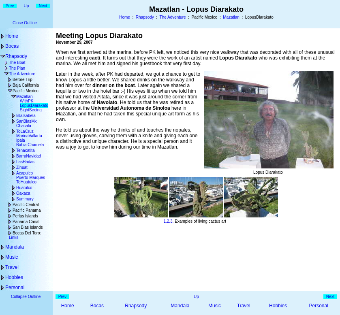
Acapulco (24, 173)
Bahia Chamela (30, 145)
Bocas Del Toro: (27, 233)
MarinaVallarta (29, 136)
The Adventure (173, 17)
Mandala (14, 247)
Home (124, 17)
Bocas (12, 46)
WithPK (26, 101)
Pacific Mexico (25, 91)
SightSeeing (31, 110)
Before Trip (22, 79)
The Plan (17, 68)
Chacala (23, 125)
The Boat (17, 62)
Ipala (20, 140)
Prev (10, 6)
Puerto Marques (30, 177)
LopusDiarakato (34, 105)
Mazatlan (231, 17)
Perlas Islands (25, 216)
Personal (14, 287)
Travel (12, 267)
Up (26, 6)
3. (171, 221)
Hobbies (14, 277)
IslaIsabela (26, 115)
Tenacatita (25, 150)
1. (165, 221)
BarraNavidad (28, 156)
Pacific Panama (27, 210)
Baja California (26, 85)
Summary (25, 199)
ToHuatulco (26, 182)
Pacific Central (25, 204)
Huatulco (24, 187)
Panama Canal (26, 221)
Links (13, 237)
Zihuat (22, 167)
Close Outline (25, 23)
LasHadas (25, 162)
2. (168, 221)
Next (43, 6)
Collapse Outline (26, 296)
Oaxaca (23, 193)
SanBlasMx (26, 121)
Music (11, 257)
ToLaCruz (25, 131)
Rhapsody (145, 17)
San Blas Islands (28, 227)
